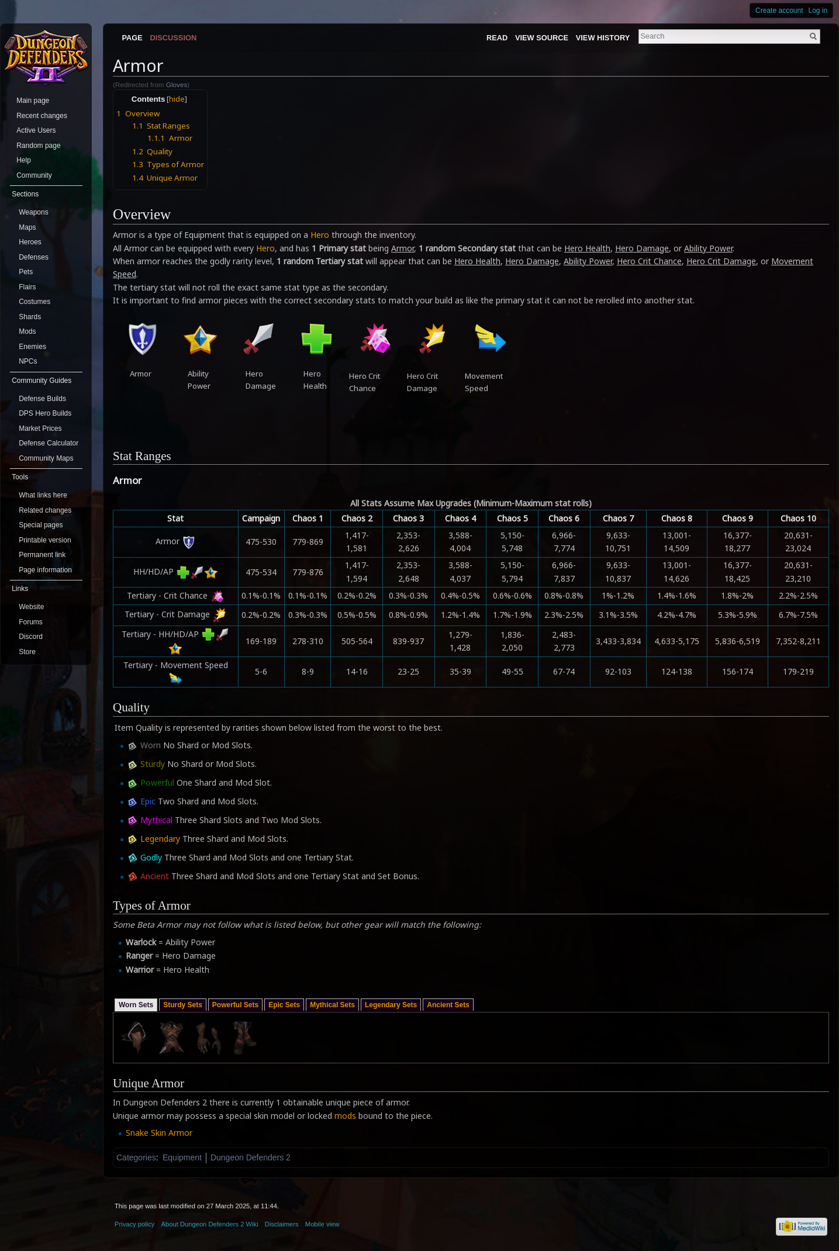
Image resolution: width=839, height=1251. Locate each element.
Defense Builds (42, 399)
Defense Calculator (48, 443)
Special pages (41, 525)
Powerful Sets (235, 1005)
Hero (319, 234)
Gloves (177, 84)
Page (132, 37)
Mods (27, 331)
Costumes (34, 302)
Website (31, 607)
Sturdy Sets (182, 1005)
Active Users (36, 130)
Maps (27, 227)
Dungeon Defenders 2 (250, 1157)
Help (23, 160)
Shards (30, 317)
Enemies (32, 347)
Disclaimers (282, 1224)
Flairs (27, 287)
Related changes (45, 510)
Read (496, 37)
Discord (31, 637)
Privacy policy (134, 1224)
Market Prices (40, 428)
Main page (32, 100)
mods (345, 1115)
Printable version (45, 540)
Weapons (33, 212)
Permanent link (42, 555)
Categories (136, 1157)
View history (603, 37)
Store (27, 652)
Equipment (182, 1157)
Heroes (30, 242)
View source (541, 37)
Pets (26, 272)
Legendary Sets (391, 1005)
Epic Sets (284, 1005)
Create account (779, 10)
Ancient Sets (448, 1005)
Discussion (173, 37)
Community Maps (46, 458)
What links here (43, 495)
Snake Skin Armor (159, 1132)
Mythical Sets (332, 1005)
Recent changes (41, 116)
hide (177, 99)
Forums (31, 622)
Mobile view (322, 1224)
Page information (45, 570)
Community (34, 175)
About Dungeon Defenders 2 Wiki (209, 1224)
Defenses (34, 257)
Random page (38, 145)
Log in (818, 10)
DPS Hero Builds (45, 413)
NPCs (28, 361)
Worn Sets (136, 1005)
